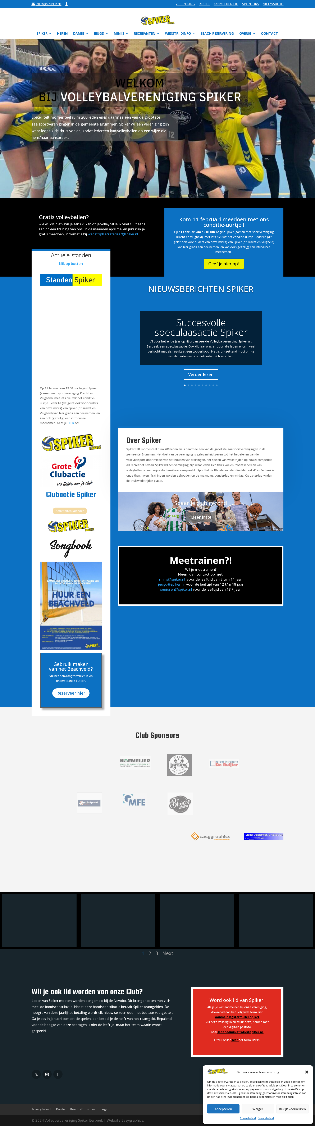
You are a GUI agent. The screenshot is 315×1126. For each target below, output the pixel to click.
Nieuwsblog (273, 4)
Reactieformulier (82, 1109)
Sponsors (250, 4)
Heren (62, 34)
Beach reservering (217, 34)
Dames (79, 34)
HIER (71, 423)
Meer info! (201, 517)
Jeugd (99, 34)
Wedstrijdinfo (178, 34)
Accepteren (223, 1109)
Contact (269, 34)
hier (235, 1040)
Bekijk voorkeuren (292, 1109)
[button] (307, 1072)
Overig (245, 34)
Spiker (42, 34)
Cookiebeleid (248, 1118)
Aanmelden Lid (226, 4)
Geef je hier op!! (223, 264)
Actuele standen (71, 255)
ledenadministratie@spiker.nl (240, 1032)
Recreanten (144, 34)
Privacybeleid (266, 1118)
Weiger (257, 1109)
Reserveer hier (71, 686)
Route (204, 4)
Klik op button (71, 263)
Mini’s (119, 34)
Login (105, 1109)
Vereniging (185, 4)
